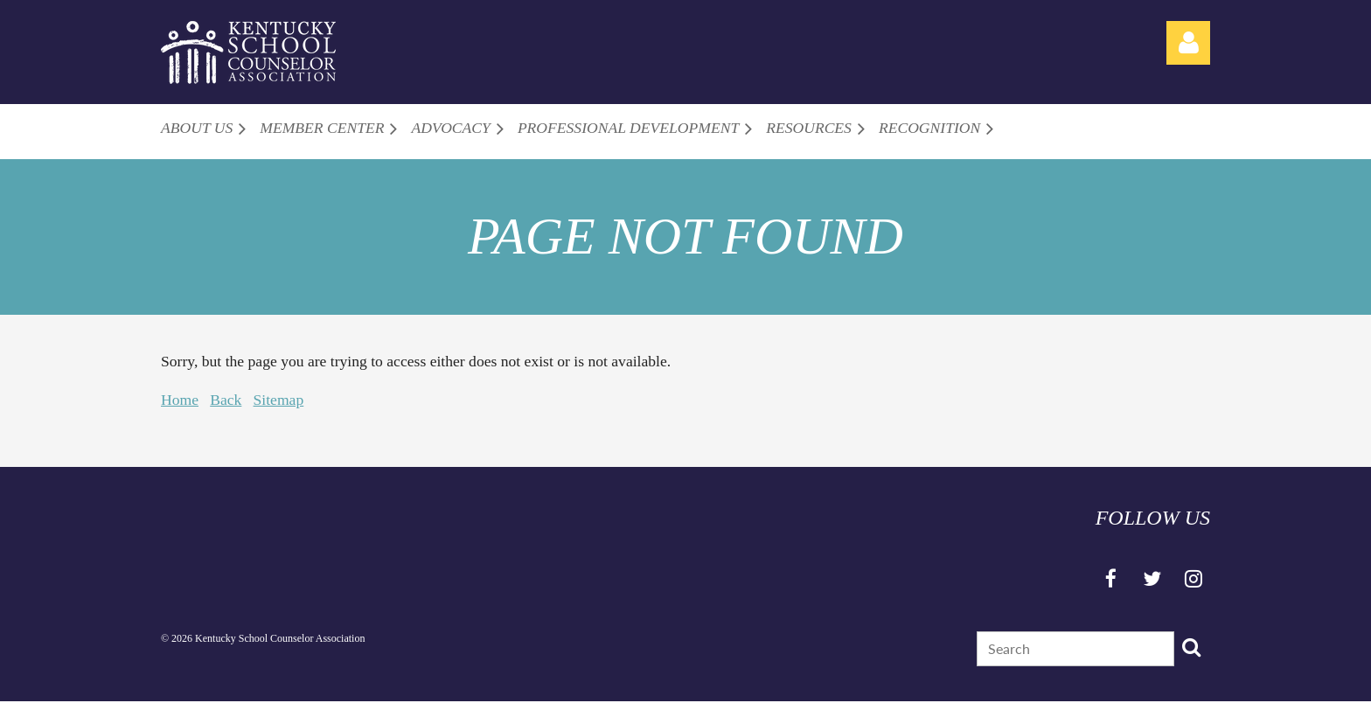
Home (179, 399)
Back (225, 399)
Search (1191, 647)
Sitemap (279, 399)
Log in (1188, 43)
